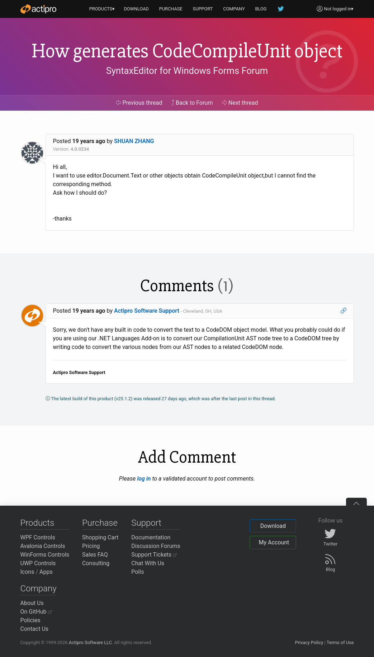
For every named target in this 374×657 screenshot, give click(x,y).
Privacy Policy (309, 642)
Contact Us (34, 628)
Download (273, 526)
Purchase (100, 523)
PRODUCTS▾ (102, 8)
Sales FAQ (95, 554)
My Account (274, 542)
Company (38, 588)
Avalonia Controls (42, 546)
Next (240, 102)
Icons (27, 571)
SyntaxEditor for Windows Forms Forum (187, 70)
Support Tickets (154, 554)
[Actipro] (38, 9)
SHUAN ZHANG (134, 141)
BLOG (261, 8)
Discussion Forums (155, 546)
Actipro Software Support (146, 310)
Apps (46, 571)
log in (144, 478)
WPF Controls (37, 537)
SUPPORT (203, 8)
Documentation (150, 537)
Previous (139, 102)
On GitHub (36, 611)
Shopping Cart (100, 537)
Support (146, 523)
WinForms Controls (45, 554)
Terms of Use (340, 642)
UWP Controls (38, 563)
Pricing (91, 546)
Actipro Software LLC (90, 642)
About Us (32, 603)
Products (37, 523)
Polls (137, 571)
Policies (30, 620)
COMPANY (234, 8)
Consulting (95, 563)
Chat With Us (147, 563)
